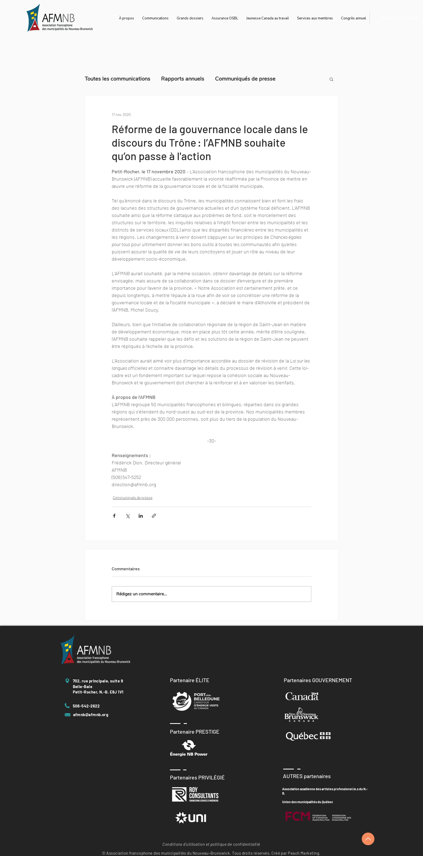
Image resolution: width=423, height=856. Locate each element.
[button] (331, 79)
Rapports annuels (182, 78)
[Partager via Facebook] (114, 515)
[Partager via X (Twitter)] (127, 515)
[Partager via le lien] (153, 515)
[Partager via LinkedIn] (140, 515)
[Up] (368, 839)
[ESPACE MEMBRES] (400, 18)
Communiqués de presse (245, 78)
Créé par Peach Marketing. (295, 853)
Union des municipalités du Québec (307, 802)
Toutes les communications (117, 78)
